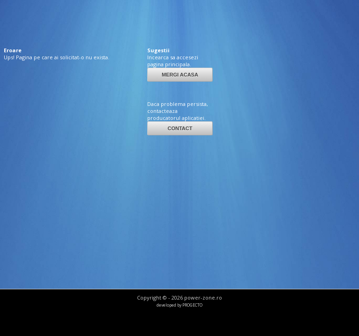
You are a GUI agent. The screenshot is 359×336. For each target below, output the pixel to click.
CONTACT (179, 128)
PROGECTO (192, 305)
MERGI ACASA (180, 74)
